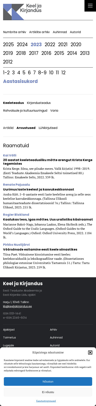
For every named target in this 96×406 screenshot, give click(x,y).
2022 (50, 44)
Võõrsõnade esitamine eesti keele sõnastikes (40, 249)
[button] (90, 352)
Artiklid (8, 128)
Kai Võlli (9, 155)
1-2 (6, 72)
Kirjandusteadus (39, 103)
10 (51, 72)
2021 (63, 44)
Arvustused (26, 128)
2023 (36, 44)
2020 (76, 44)
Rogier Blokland (16, 214)
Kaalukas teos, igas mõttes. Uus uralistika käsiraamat (48, 219)
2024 (22, 44)
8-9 (42, 72)
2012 (7, 62)
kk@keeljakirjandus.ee (17, 306)
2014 (72, 53)
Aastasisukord (20, 81)
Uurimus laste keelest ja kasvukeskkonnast (38, 189)
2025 (8, 44)
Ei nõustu (48, 392)
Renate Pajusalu (16, 184)
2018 (21, 53)
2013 (85, 53)
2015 (59, 53)
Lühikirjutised (48, 128)
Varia (54, 110)
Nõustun (48, 381)
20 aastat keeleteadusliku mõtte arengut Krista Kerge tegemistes (47, 161)
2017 (33, 53)
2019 (8, 53)
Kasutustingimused (46, 400)
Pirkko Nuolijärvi (16, 244)
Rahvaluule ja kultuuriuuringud (25, 110)
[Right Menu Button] (90, 6)
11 (57, 72)
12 (63, 72)
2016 (46, 53)
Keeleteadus (13, 103)
